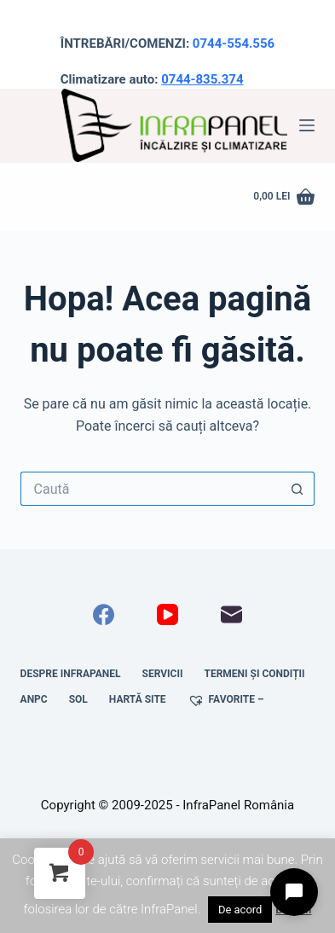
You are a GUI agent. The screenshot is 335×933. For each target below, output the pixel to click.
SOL (78, 699)
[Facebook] (103, 614)
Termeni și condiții (254, 674)
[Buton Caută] (297, 489)
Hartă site (137, 699)
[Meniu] (307, 125)
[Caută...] (150, 489)
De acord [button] (240, 909)
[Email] (231, 614)
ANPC (34, 699)
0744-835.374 (202, 79)
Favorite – (226, 700)
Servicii (162, 674)
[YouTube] (167, 614)
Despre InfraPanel (70, 674)
